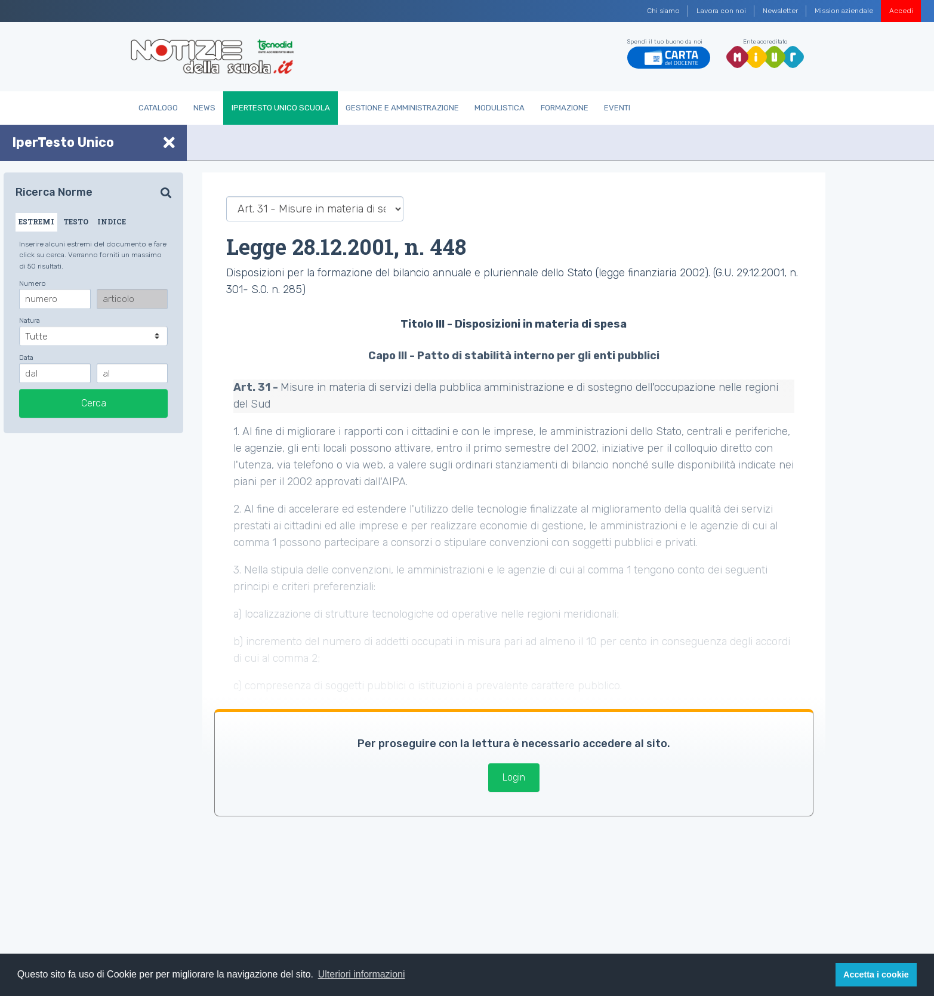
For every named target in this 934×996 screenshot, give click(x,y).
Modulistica (499, 107)
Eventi (617, 107)
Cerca (93, 403)
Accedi (901, 11)
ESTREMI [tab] (36, 221)
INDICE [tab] (111, 221)
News (204, 107)
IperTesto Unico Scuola (281, 107)
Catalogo (158, 107)
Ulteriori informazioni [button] (361, 974)
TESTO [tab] (75, 221)
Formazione (564, 107)
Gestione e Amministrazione (402, 107)
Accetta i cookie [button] (876, 974)
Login (514, 777)
